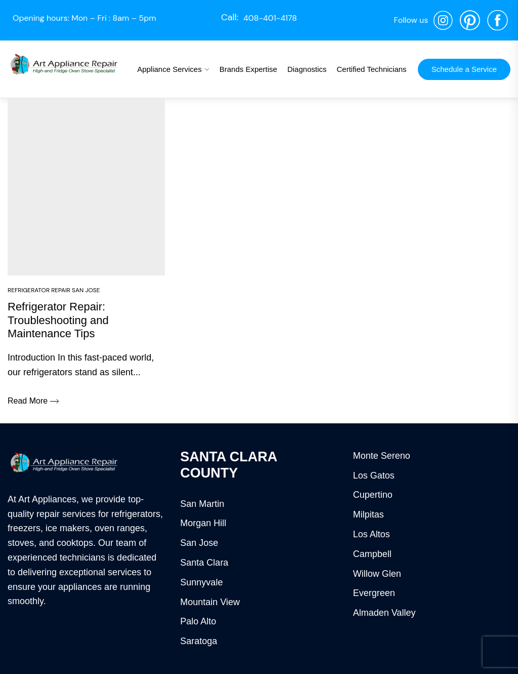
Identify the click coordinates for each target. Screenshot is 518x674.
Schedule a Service (464, 69)
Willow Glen (377, 574)
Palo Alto (198, 621)
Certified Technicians (371, 69)
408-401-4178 (270, 18)
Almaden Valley (384, 613)
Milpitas (368, 514)
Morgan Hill (203, 523)
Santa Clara (204, 563)
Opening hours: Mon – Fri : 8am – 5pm (84, 18)
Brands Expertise (248, 69)
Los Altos (371, 534)
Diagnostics (307, 69)
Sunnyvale (201, 582)
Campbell (372, 554)
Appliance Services (169, 69)
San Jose (199, 543)
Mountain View (210, 602)
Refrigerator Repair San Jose (54, 290)
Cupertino (373, 495)
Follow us (411, 20)
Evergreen (374, 593)
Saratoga (198, 641)
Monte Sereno (381, 456)
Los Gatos (374, 475)
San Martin (202, 504)
